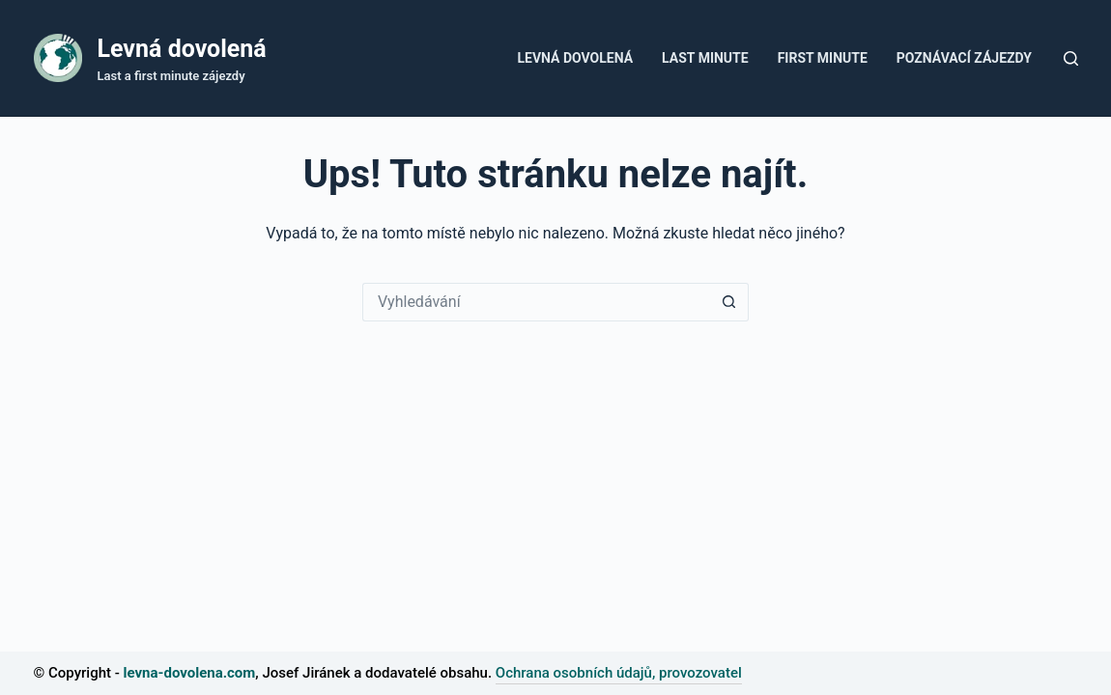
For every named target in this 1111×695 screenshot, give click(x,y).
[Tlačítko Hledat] (729, 302)
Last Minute (705, 58)
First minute (823, 58)
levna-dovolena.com (190, 672)
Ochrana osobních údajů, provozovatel (619, 672)
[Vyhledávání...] (536, 302)
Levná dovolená (182, 49)
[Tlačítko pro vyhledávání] (1071, 58)
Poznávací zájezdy (964, 58)
